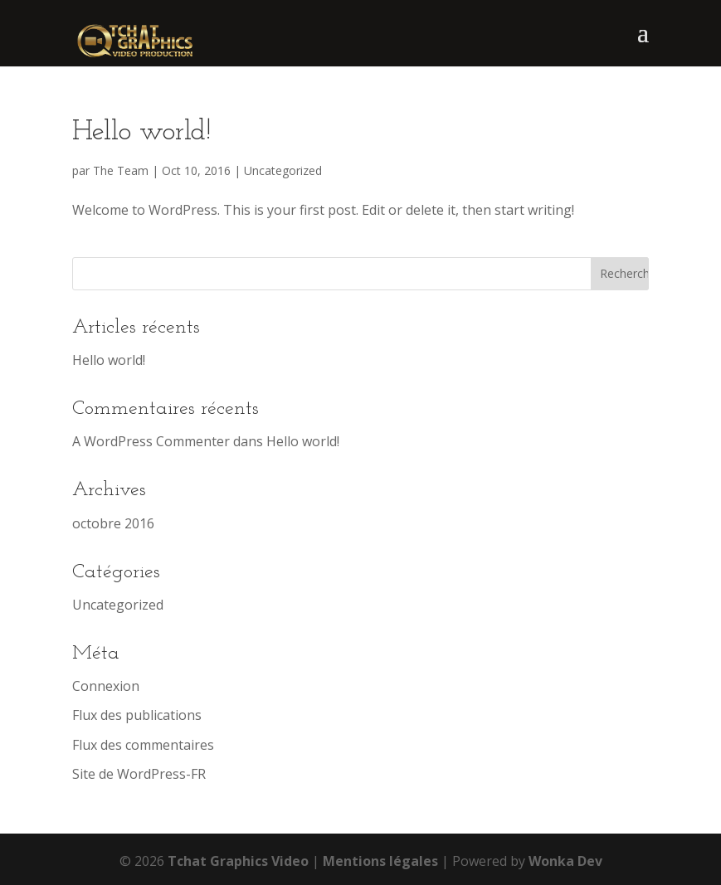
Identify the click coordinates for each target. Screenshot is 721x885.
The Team (121, 170)
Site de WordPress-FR (139, 774)
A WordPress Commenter (151, 441)
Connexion (105, 686)
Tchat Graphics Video (238, 861)
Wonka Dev (565, 861)
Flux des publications (137, 715)
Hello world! (142, 132)
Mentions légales (380, 861)
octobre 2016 (113, 523)
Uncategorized (283, 170)
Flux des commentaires (143, 745)
